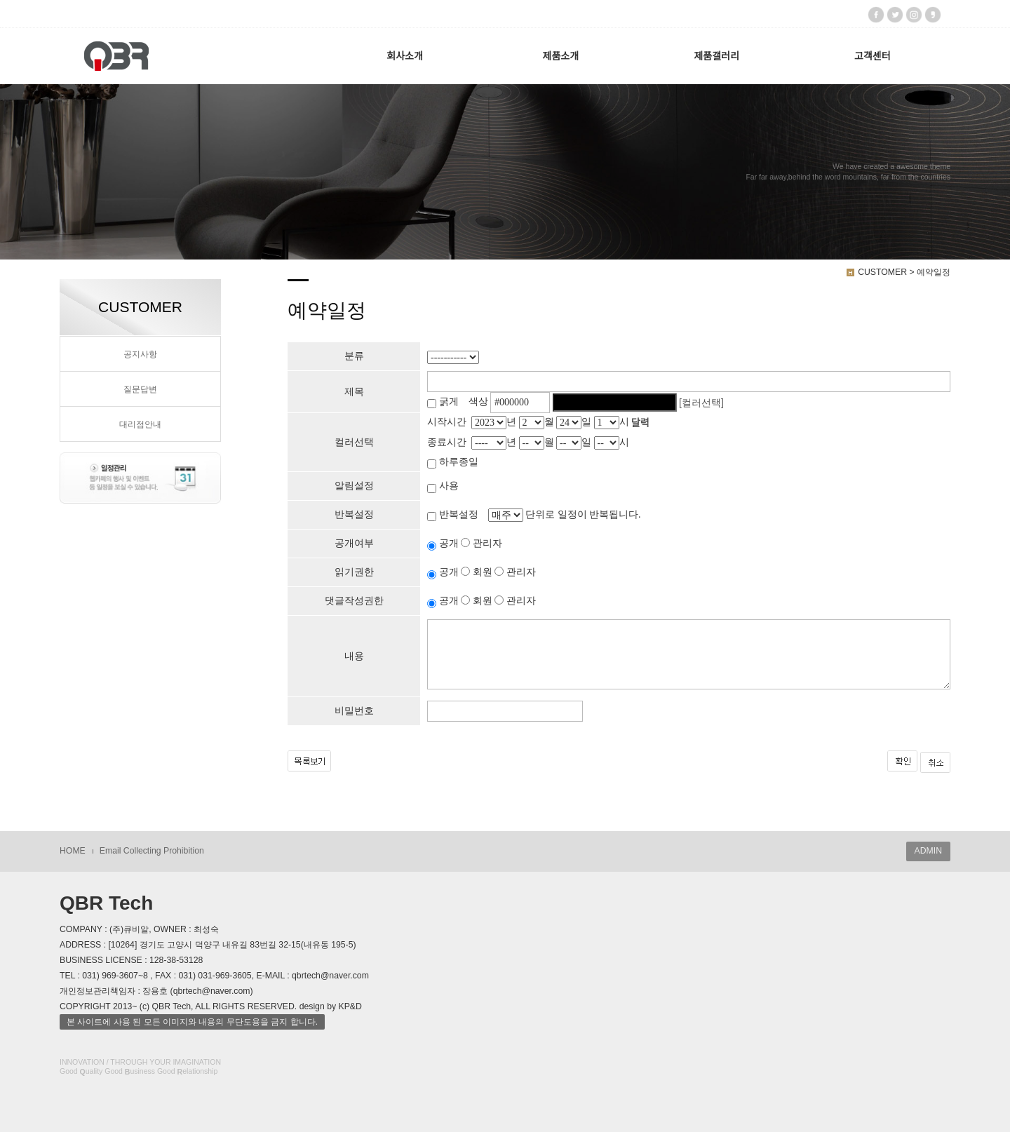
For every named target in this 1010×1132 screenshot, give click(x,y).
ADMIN (928, 851)
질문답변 (140, 389)
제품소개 (561, 56)
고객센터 (872, 56)
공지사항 (140, 354)
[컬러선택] (701, 402)
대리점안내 (140, 424)
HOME (73, 851)
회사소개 (404, 56)
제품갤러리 (716, 56)
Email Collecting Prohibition (152, 851)
